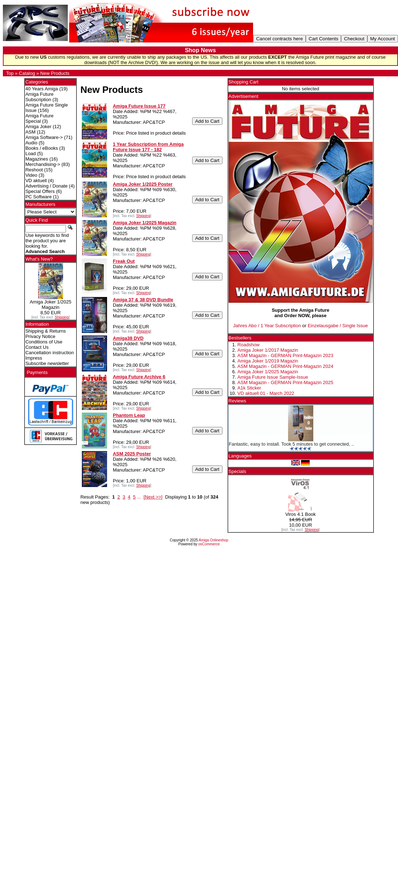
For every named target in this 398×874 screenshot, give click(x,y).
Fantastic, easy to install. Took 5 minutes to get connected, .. (291, 444)
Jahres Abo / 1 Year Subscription (267, 325)
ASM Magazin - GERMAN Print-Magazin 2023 (285, 355)
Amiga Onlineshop (213, 540)
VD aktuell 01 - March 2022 (266, 393)
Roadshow (249, 344)
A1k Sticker (249, 388)
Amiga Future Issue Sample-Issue (273, 377)
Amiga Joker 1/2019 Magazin (268, 361)
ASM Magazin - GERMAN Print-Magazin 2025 (285, 382)
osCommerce (209, 544)
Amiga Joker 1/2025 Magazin (268, 371)
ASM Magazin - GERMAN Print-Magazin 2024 (285, 366)
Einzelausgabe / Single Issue (338, 325)
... (139, 497)
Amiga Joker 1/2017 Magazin (268, 350)
